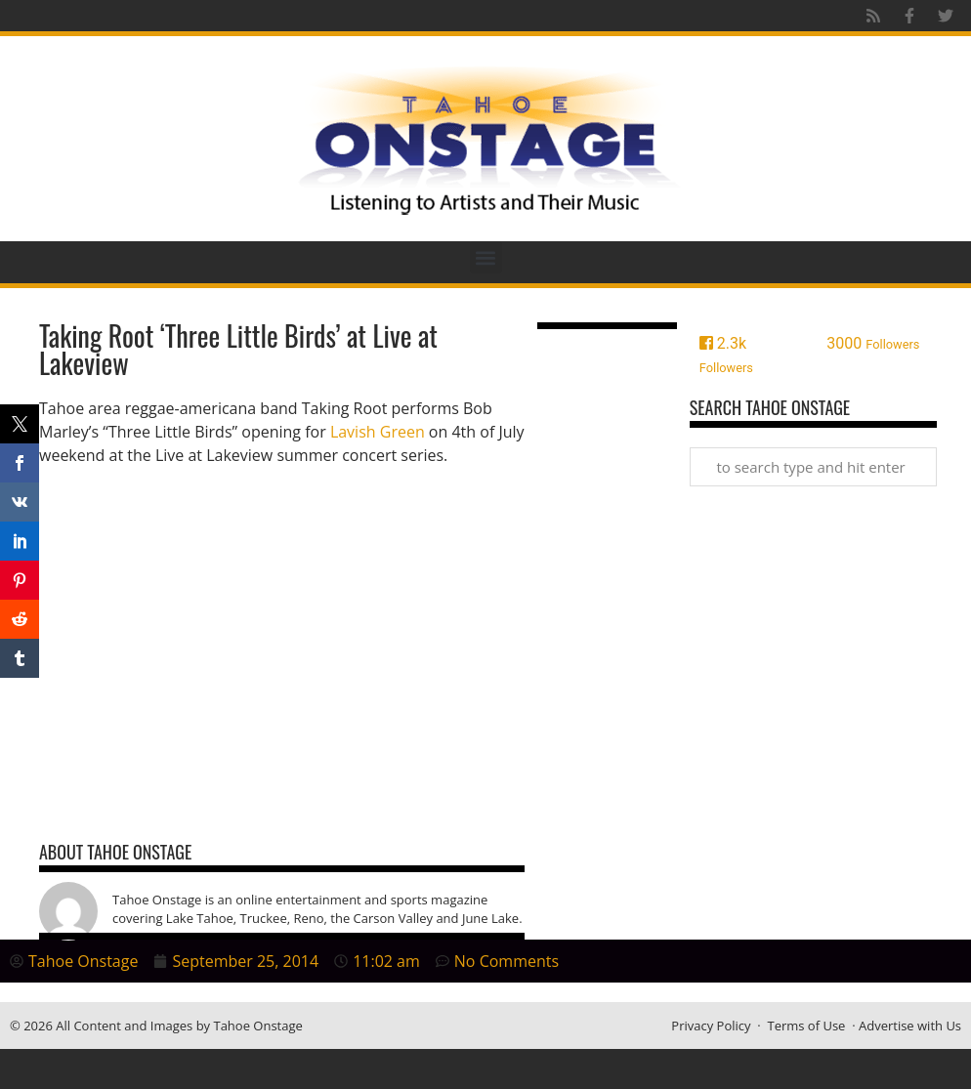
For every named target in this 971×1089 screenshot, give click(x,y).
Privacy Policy (710, 1025)
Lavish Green (377, 431)
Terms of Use (806, 1025)
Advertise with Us (910, 1025)
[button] (486, 257)
